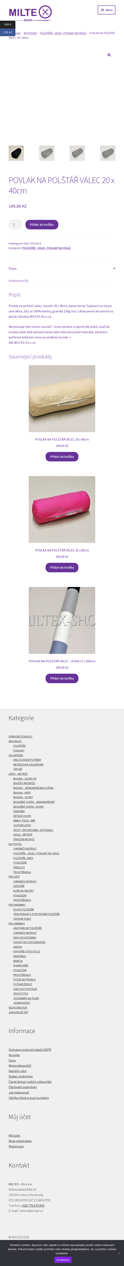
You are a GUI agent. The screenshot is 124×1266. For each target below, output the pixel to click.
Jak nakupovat (19, 1092)
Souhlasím (63, 1259)
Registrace (16, 1146)
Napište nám (18, 1071)
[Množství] (16, 224)
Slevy (12, 1060)
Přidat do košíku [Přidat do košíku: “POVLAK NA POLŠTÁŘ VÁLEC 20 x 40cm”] (62, 456)
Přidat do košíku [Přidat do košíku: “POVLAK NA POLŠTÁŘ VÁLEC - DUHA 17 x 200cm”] (62, 678)
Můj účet (15, 1135)
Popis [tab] (13, 268)
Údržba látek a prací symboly (29, 1098)
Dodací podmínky (21, 1076)
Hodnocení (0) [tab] (18, 281)
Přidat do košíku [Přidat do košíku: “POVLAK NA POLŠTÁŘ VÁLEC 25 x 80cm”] (62, 567)
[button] (109, 55)
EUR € (9, 24)
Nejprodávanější (20, 1065)
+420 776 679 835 (32, 1205)
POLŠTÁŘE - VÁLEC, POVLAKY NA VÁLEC (63, 33)
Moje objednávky (20, 1141)
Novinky (14, 1055)
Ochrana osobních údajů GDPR (30, 1050)
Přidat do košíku (42, 224)
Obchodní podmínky (23, 1087)
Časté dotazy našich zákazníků (30, 1082)
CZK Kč (9, 32)
